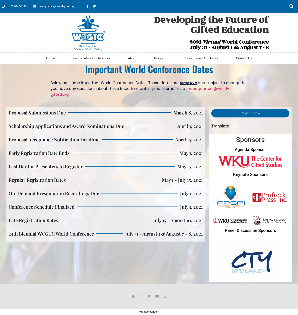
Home (50, 58)
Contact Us (244, 58)
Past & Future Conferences (91, 58)
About (132, 58)
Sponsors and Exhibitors (201, 58)
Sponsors (250, 140)
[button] (291, 6)
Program (160, 58)
